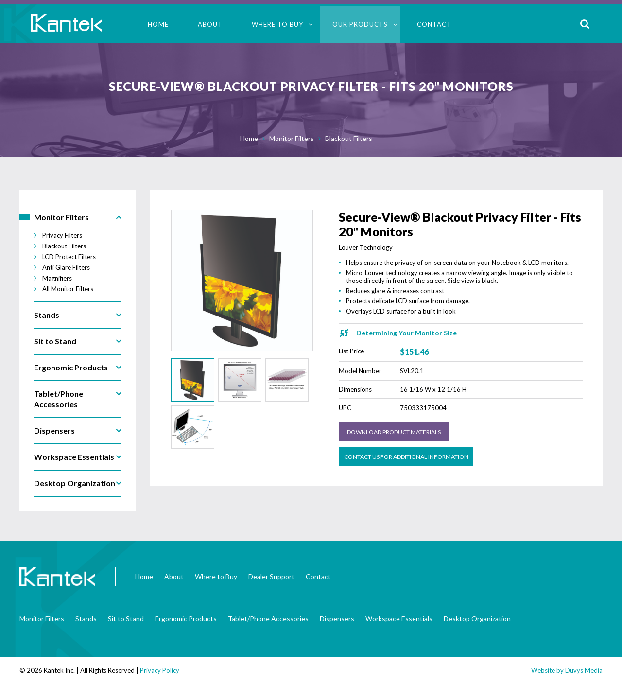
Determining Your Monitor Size (406, 333)
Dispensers (337, 618)
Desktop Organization (477, 618)
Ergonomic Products (186, 618)
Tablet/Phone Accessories (268, 618)
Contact (434, 24)
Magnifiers (57, 278)
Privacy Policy (159, 670)
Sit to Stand (126, 618)
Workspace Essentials (398, 618)
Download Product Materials (394, 432)
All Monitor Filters (67, 289)
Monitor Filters (291, 138)
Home (158, 24)
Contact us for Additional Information (406, 456)
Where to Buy (277, 24)
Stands (86, 618)
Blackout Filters (348, 138)
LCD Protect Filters (69, 257)
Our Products (360, 24)
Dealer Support (271, 576)
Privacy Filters (62, 235)
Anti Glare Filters (66, 267)
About (210, 24)
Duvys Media (584, 670)
